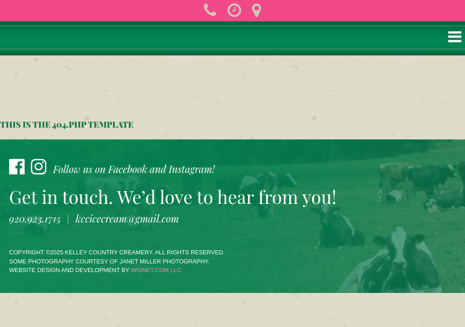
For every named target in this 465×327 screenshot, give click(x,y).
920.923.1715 (35, 218)
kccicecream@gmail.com (127, 218)
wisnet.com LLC (156, 270)
